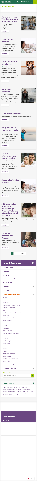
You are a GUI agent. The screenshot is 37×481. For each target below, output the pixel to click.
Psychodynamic (7, 343)
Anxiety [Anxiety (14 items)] (14, 387)
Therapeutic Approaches (11, 294)
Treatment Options (9, 368)
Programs (6, 290)
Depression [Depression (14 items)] (12, 391)
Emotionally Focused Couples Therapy (14, 313)
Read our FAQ (6, 413)
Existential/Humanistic (9, 318)
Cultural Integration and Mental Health (8, 156)
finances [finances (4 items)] (30, 391)
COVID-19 (6, 275)
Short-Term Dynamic (9, 353)
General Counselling (9, 279)
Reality (5, 348)
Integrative (6, 328)
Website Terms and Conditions (9, 431)
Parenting (6, 286)
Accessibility (4, 434)
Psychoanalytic (7, 341)
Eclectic (5, 310)
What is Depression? (11, 113)
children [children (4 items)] (26, 387)
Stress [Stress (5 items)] (19, 395)
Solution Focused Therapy (10, 358)
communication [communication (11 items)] (25, 389)
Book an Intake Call (8, 416)
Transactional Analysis (9, 364)
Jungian (5, 336)
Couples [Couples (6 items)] (5, 391)
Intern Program (7, 330)
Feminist (5, 323)
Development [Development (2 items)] (19, 391)
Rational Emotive (8, 346)
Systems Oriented (8, 361)
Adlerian (5, 297)
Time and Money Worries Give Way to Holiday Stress (9, 19)
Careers (3, 436)
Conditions (6, 271)
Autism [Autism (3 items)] (19, 387)
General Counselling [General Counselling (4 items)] (8, 393)
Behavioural (6, 302)
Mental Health (7, 283)
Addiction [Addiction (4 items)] (5, 387)
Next (22, 253)
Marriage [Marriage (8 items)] (16, 393)
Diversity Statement (6, 439)
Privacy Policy (5, 429)
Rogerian (5, 351)
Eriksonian (6, 315)
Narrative (5, 338)
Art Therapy (6, 300)
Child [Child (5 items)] (22, 387)
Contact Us (5, 420)
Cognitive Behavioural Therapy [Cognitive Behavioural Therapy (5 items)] (11, 389)
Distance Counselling (9, 307)
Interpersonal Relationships (11, 333)
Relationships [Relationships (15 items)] (7, 395)
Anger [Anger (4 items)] (9, 387)
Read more (5, 31)
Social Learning (7, 356)
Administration (8, 267)
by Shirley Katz (5, 66)
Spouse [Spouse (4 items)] (15, 395)
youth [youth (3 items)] (22, 394)
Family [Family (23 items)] (25, 391)
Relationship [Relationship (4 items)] (22, 393)
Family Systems (7, 320)
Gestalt (5, 325)
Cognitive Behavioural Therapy (7, 235)
